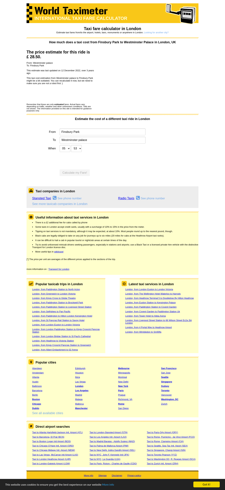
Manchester (81, 408)
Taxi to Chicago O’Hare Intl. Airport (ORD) (53, 445)
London (79, 386)
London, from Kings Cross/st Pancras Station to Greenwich (61, 345)
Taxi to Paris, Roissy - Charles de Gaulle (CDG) (113, 463)
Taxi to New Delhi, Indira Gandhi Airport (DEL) (112, 450)
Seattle (165, 377)
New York (123, 386)
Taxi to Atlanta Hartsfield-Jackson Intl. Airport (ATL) (57, 432)
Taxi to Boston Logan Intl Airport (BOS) (51, 441)
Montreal (122, 377)
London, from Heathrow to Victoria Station (53, 340)
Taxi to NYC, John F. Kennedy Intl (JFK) (109, 454)
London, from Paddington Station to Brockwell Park (57, 302)
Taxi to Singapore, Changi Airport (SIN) (166, 450)
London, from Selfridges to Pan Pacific (51, 311)
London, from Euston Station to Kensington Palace (150, 302)
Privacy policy (134, 475)
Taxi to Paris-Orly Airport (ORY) (162, 432)
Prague (121, 395)
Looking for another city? (156, 32)
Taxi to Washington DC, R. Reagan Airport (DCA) (171, 459)
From (52, 132)
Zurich (164, 404)
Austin (35, 381)
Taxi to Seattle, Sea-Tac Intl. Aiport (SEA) (167, 445)
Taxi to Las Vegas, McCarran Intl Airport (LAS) (55, 454)
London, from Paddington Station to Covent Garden (151, 307)
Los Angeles (82, 390)
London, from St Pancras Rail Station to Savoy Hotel (58, 320)
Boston (36, 399)
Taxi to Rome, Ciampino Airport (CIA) (165, 441)
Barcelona (37, 390)
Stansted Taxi (41, 198)
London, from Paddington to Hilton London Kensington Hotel (62, 316)
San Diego (123, 408)
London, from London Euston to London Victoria (56, 324)
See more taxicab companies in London (60, 204)
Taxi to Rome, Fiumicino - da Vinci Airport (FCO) (171, 437)
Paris (121, 390)
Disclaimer (117, 475)
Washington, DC (169, 399)
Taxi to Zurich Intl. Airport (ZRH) (162, 463)
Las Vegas (80, 381)
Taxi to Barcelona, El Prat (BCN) (48, 437)
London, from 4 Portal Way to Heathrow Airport (148, 327)
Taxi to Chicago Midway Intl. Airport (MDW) (53, 450)
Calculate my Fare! (74, 172)
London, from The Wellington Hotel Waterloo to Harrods (153, 293)
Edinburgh (80, 368)
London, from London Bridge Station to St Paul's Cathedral (61, 336)
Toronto (165, 390)
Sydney (165, 386)
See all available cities (47, 413)
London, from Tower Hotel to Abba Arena (145, 316)
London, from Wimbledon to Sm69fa (143, 332)
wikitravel (58, 251)
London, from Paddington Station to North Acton (56, 289)
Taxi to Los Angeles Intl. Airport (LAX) (108, 437)
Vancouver (166, 395)
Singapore (166, 381)
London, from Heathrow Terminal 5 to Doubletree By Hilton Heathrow (159, 298)
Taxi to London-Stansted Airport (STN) (108, 432)
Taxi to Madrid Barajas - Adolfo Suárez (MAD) (112, 441)
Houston (79, 372)
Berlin (35, 395)
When (52, 148)
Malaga (79, 399)
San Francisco (168, 368)
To (54, 140)
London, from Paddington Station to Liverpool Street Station (62, 307)
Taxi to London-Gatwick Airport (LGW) (51, 463)
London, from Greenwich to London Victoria (54, 293)
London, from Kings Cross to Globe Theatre (54, 298)
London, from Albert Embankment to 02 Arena (55, 349)
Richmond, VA (125, 399)
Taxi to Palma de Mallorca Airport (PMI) (108, 445)
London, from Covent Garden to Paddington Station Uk (152, 311)
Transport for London (58, 269)
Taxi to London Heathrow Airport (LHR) (51, 459)
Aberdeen (37, 368)
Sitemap (102, 475)
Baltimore (37, 386)
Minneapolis (124, 372)
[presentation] (53, 94)
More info (108, 484)
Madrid (78, 395)
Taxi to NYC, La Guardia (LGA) (104, 459)
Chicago (36, 404)
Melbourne (124, 368)
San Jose (166, 372)
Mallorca (79, 404)
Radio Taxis (126, 198)
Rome (121, 404)
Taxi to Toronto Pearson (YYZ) (162, 454)
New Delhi (123, 381)
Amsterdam (38, 372)
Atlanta (35, 377)
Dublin (35, 408)
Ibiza (77, 377)
